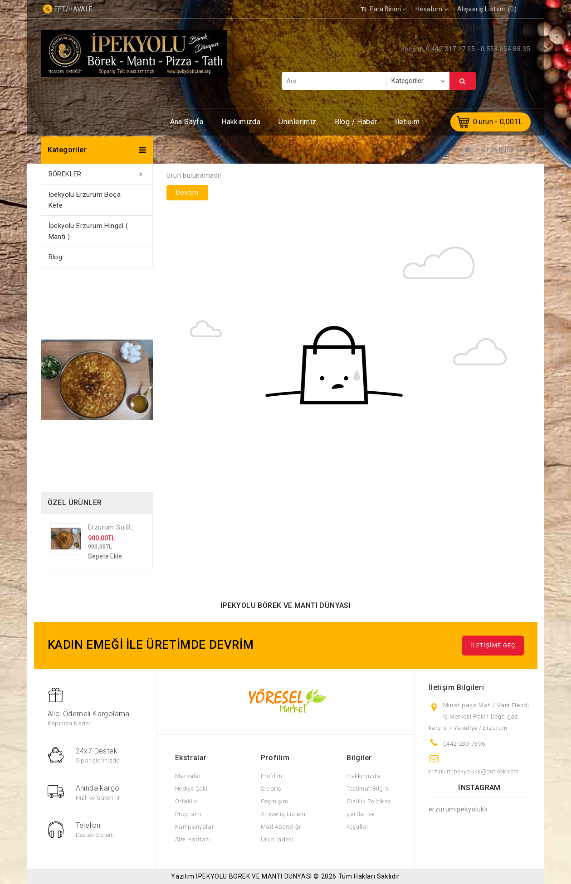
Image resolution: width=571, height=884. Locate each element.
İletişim (407, 121)
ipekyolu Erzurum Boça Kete (85, 199)
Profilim (272, 775)
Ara (462, 81)
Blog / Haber (356, 121)
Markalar (188, 775)
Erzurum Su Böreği (117, 527)
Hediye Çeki (191, 788)
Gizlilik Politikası (370, 801)
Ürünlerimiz (297, 121)
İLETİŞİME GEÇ (493, 645)
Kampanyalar (195, 826)
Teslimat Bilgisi (368, 788)
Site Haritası (193, 839)
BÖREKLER (65, 174)
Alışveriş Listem (283, 814)
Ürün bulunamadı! (510, 149)
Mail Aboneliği (280, 826)
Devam (187, 192)
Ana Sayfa (187, 121)
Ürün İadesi (277, 839)
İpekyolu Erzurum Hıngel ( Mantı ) (88, 231)
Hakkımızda (240, 121)
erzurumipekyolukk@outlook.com (474, 771)
